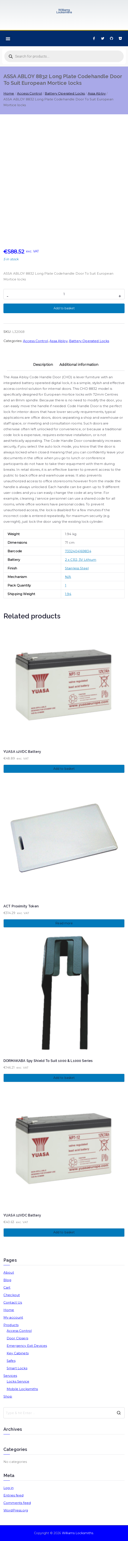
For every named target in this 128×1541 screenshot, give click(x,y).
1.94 (68, 594)
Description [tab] (43, 365)
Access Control (29, 93)
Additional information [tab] (78, 365)
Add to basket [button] (64, 769)
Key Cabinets (18, 1353)
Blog (7, 1280)
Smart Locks (17, 1368)
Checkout (11, 1295)
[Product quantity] (64, 294)
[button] (7, 38)
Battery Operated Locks (65, 93)
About (8, 1272)
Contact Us (12, 1302)
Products (11, 1325)
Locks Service (18, 1381)
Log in (8, 1488)
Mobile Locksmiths (22, 1389)
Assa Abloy (97, 93)
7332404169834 (78, 551)
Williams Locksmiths (77, 1533)
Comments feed (17, 1503)
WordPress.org (15, 1510)
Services (10, 1376)
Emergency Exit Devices (27, 1346)
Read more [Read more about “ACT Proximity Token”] (63, 923)
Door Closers (17, 1338)
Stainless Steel (77, 568)
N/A (68, 577)
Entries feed (13, 1495)
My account (13, 1317)
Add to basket (64, 308)
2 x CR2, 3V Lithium (80, 560)
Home (8, 93)
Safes (11, 1361)
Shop (7, 1396)
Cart (7, 1287)
